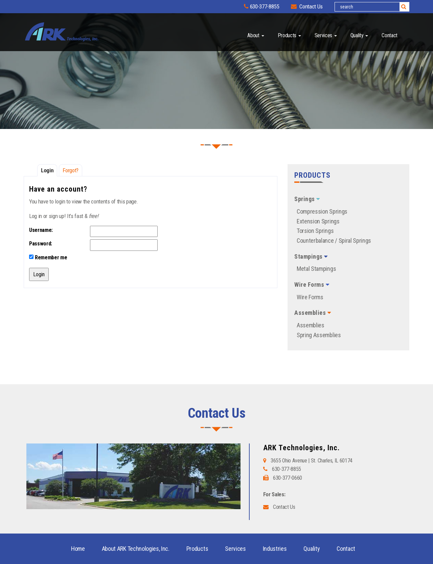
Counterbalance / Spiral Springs (334, 240)
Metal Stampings (316, 268)
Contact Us (307, 6)
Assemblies (310, 325)
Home (78, 548)
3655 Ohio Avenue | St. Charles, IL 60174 (311, 460)
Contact (389, 35)
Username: (41, 230)
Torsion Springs (315, 230)
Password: (40, 243)
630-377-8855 (261, 6)
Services (326, 35)
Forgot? (70, 170)
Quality (359, 35)
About (255, 35)
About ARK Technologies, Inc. (135, 548)
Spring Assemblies (319, 335)
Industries (275, 548)
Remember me (48, 257)
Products (289, 35)
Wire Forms (310, 297)
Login (47, 170)
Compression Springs (322, 211)
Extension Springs (318, 221)
